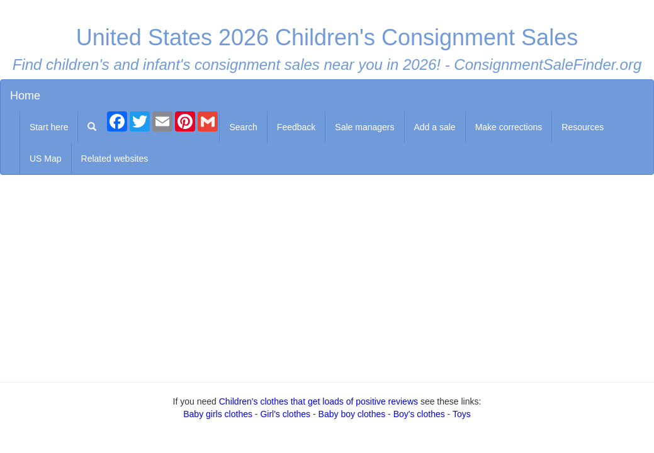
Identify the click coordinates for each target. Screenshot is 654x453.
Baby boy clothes (352, 414)
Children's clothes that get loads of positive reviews (318, 401)
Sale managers (364, 127)
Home (25, 95)
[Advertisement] (327, 275)
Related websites (115, 159)
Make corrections (509, 127)
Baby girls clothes (217, 414)
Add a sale (435, 127)
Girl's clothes (285, 414)
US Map (46, 159)
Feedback (296, 127)
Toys (462, 414)
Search (243, 127)
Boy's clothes (419, 414)
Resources (582, 127)
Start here (49, 127)
